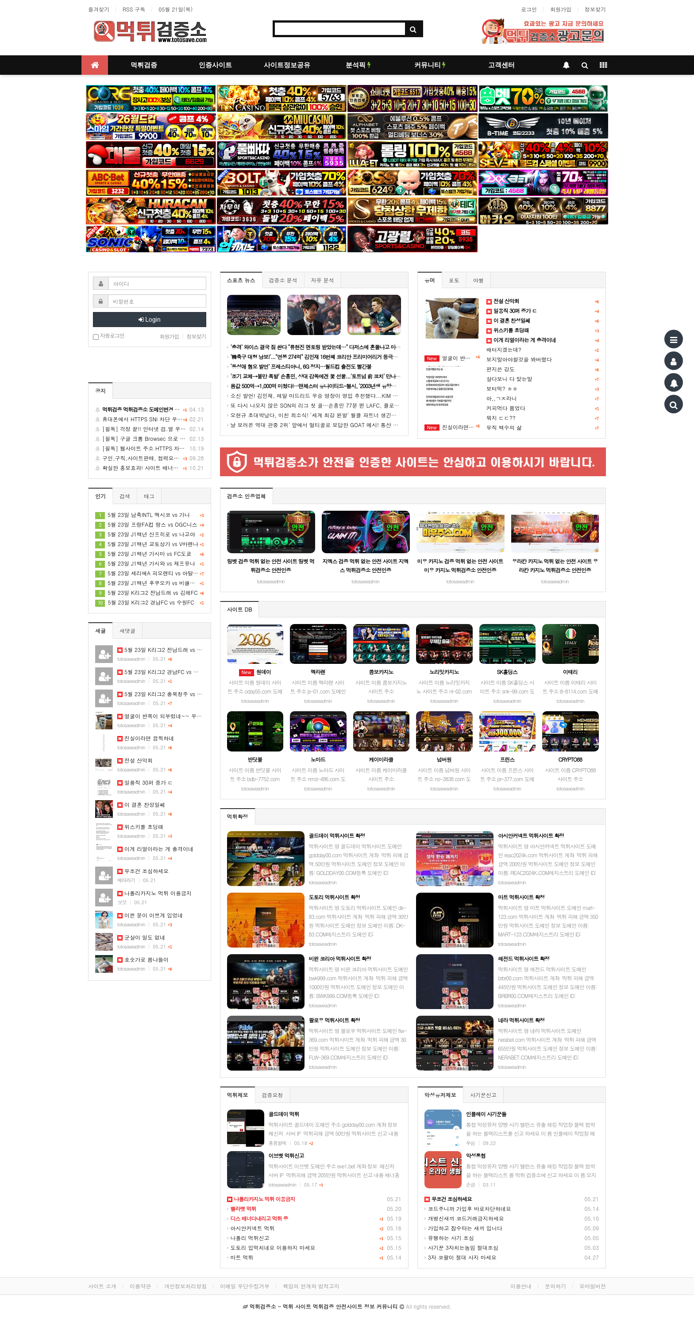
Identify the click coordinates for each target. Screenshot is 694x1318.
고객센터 (501, 65)
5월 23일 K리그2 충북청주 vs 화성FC (166, 694)
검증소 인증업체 (246, 496)
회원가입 (560, 9)
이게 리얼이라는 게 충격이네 (155, 848)
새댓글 (127, 630)
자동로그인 (108, 336)
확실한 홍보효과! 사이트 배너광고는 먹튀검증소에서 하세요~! (149, 468)
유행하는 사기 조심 (449, 1237)
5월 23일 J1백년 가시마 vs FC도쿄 (149, 554)
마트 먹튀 (240, 1257)
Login (150, 319)
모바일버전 (592, 1286)
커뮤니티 (430, 65)
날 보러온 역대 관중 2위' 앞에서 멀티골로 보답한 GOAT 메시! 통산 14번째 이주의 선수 (333, 424)
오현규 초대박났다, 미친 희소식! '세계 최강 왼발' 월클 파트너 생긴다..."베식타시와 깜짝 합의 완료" (349, 415)
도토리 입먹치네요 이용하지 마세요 (271, 1247)
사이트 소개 (102, 1286)
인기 (100, 496)
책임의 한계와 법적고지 (311, 1286)
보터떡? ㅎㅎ (502, 388)
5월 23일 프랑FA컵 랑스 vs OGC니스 (149, 524)
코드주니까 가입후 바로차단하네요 (467, 1208)
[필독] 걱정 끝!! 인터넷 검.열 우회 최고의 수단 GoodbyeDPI (149, 429)
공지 (100, 390)
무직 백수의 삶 (504, 427)
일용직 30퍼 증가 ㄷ (145, 782)
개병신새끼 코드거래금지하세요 (464, 1218)
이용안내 (521, 1286)
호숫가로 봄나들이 (143, 959)
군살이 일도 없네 (141, 937)
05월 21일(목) (175, 9)
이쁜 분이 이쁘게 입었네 (150, 915)
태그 (149, 496)
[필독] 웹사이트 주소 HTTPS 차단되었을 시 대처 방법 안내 (149, 448)
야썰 (478, 280)
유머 (429, 280)
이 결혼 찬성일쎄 (141, 804)
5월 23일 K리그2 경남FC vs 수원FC (149, 602)
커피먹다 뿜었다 (505, 408)
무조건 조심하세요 (143, 871)
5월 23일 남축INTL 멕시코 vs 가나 (149, 515)
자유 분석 (322, 280)
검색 (125, 496)
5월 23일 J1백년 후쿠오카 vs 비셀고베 (149, 583)
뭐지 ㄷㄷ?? (501, 417)
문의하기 (555, 1286)
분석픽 (358, 65)
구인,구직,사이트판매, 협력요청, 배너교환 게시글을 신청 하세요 (149, 458)
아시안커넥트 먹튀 (251, 1228)
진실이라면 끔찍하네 (452, 427)
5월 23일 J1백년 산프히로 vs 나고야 (149, 534)
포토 (454, 280)
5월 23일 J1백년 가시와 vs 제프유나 (149, 563)
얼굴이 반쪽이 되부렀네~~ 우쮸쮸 (452, 358)
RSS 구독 (134, 9)
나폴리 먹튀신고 (248, 1237)
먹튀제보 (237, 1094)
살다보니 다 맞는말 (509, 378)
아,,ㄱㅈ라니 (501, 398)
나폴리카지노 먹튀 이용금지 (154, 893)
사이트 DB (239, 609)
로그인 (529, 9)
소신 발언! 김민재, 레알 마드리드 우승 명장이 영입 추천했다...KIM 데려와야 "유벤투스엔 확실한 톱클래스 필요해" (366, 395)
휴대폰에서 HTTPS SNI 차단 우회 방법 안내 (149, 419)
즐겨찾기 (98, 9)
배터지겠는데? (503, 349)
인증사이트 (215, 65)
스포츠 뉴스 (241, 280)
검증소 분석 (283, 280)
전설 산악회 (135, 760)
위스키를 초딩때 (140, 826)
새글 (100, 630)
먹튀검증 (144, 65)
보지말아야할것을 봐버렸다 (519, 359)
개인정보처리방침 (185, 1286)
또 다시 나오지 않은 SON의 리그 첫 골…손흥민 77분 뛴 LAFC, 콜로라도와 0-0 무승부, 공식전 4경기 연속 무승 (363, 405)
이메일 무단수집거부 (245, 1286)
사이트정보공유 (287, 65)
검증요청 (272, 1094)
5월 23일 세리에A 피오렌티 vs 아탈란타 (149, 573)
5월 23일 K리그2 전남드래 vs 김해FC (149, 592)
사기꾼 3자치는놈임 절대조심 (461, 1247)
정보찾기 (595, 9)
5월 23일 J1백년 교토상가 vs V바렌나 (149, 544)
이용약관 (140, 1286)
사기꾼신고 (483, 1094)
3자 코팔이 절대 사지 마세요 (460, 1257)
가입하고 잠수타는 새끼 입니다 (463, 1228)
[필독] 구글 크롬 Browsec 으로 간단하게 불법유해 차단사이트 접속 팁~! (149, 438)
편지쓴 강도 (500, 369)
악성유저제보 (440, 1094)
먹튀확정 (237, 816)
